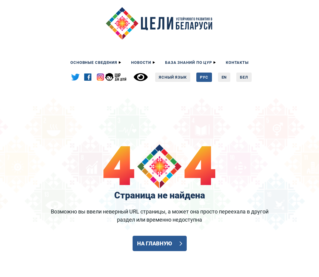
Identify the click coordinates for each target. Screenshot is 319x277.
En (224, 77)
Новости (141, 62)
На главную (154, 243)
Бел (244, 77)
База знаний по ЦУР (188, 62)
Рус (204, 77)
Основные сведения (93, 62)
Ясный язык (173, 77)
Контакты (237, 62)
